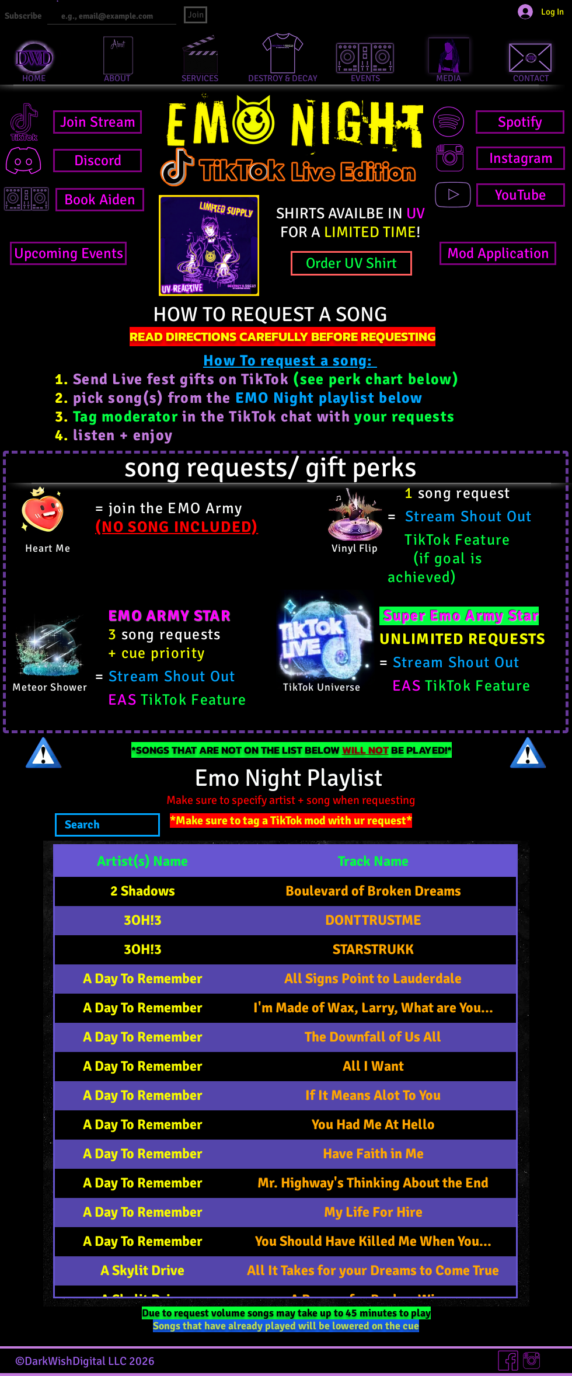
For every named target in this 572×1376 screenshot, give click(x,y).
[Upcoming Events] (68, 253)
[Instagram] (520, 158)
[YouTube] (520, 195)
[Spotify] (520, 122)
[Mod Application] (498, 253)
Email (52, 2)
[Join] (195, 14)
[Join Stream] (97, 122)
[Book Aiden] (99, 199)
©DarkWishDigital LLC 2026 (85, 1361)
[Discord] (97, 160)
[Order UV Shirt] (351, 263)
